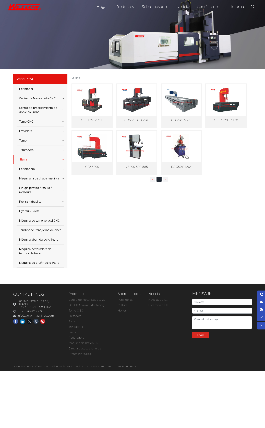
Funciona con (90, 366)
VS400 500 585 (137, 167)
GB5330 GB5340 (136, 120)
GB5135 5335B (92, 120)
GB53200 (92, 167)
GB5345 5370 (181, 120)
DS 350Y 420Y (181, 167)
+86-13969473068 (29, 311)
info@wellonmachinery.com (35, 315)
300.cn (102, 366)
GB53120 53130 (226, 120)
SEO (109, 366)
